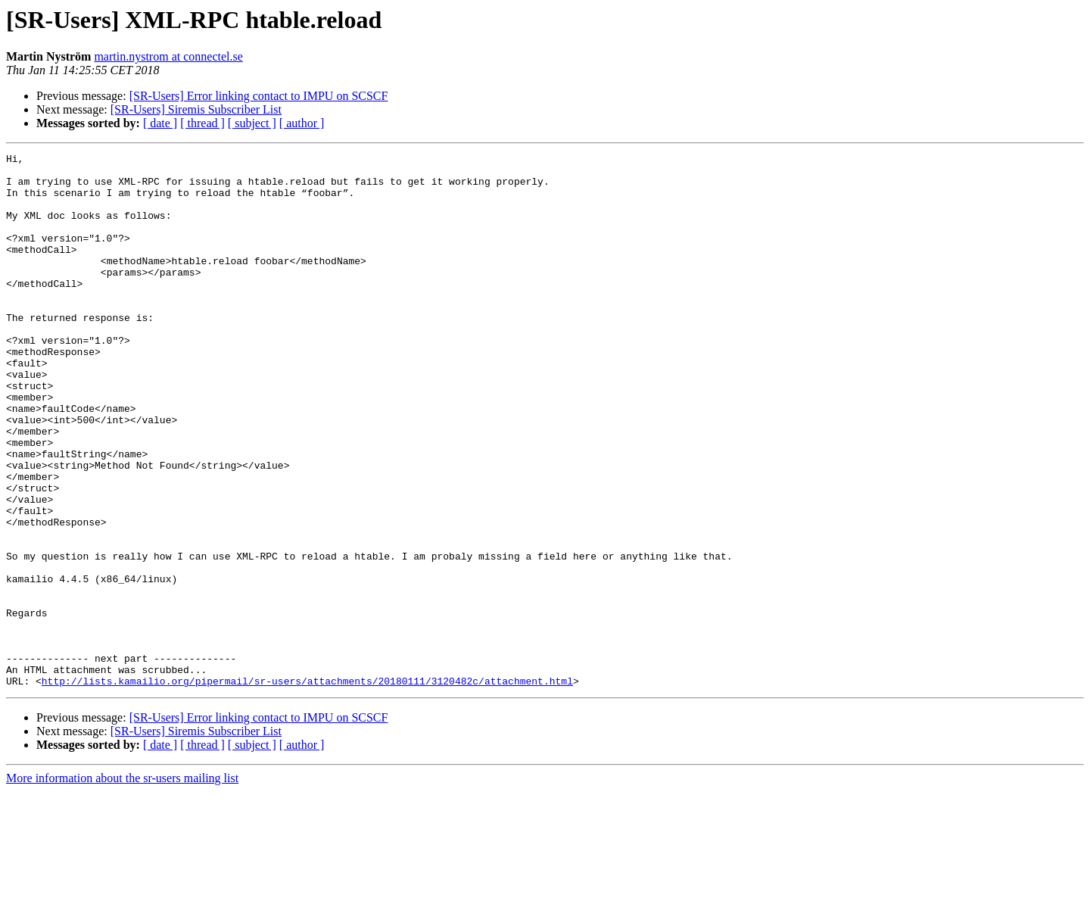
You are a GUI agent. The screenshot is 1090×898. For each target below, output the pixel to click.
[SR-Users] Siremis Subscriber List (196, 109)
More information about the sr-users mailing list (122, 884)
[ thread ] (202, 123)
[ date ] (160, 123)
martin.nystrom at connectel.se (168, 56)
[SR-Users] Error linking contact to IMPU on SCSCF (258, 95)
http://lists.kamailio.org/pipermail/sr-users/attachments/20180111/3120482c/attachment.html (307, 787)
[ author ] (302, 123)
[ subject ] (252, 123)
